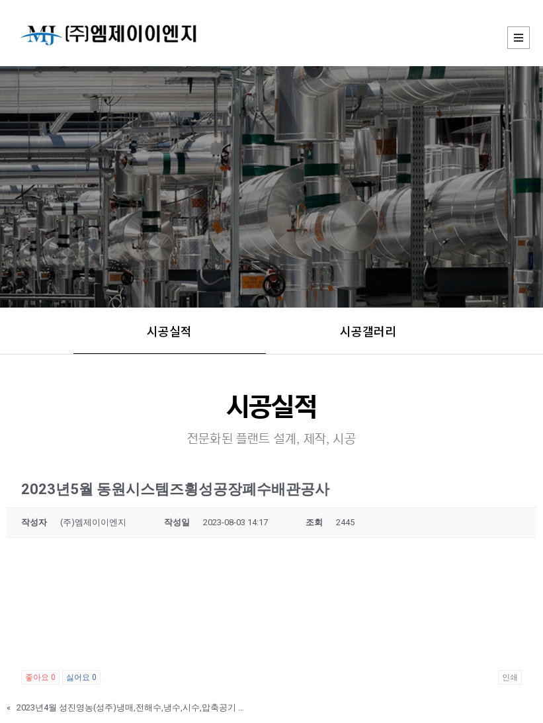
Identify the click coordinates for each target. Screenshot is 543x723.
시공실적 (169, 330)
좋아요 (40, 677)
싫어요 (81, 677)
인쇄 (510, 677)
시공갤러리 (368, 330)
